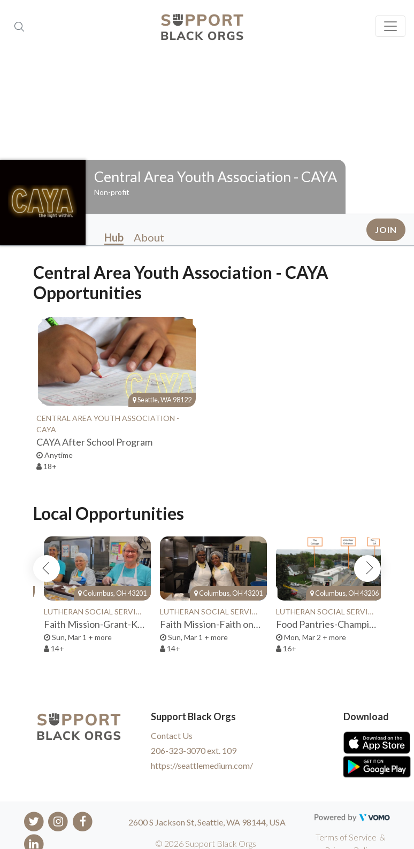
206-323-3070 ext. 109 (193, 750)
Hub (114, 237)
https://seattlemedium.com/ (202, 765)
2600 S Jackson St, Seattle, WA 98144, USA (207, 822)
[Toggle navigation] (390, 26)
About (149, 237)
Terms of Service (346, 837)
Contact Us (172, 735)
